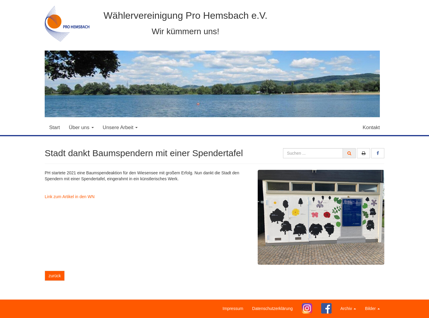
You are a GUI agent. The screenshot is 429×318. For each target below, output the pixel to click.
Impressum (233, 308)
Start (54, 127)
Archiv (348, 308)
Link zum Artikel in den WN (69, 196)
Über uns (81, 127)
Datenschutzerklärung (272, 308)
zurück (55, 275)
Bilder (372, 308)
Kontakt (371, 127)
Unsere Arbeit (120, 127)
